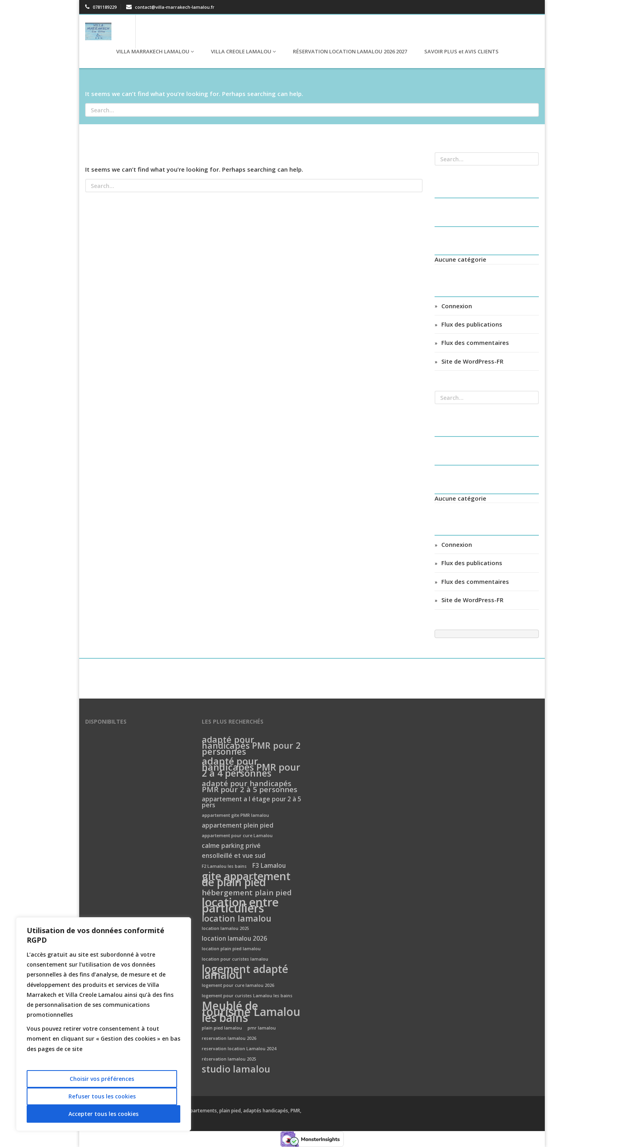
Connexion (456, 306)
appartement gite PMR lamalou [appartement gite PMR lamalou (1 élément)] (235, 815)
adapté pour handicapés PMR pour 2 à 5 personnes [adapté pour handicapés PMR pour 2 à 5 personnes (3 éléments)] (249, 786)
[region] (103, 1024)
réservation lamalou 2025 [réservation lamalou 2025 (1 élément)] (229, 1059)
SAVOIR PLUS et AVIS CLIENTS (461, 51)
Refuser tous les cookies (102, 1096)
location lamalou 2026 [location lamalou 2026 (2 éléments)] (234, 939)
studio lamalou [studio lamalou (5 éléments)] (236, 1069)
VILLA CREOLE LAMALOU (243, 51)
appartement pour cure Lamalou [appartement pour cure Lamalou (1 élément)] (237, 835)
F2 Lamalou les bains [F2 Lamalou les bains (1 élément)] (224, 866)
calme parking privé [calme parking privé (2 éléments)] (231, 846)
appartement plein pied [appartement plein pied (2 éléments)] (237, 825)
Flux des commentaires (475, 342)
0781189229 (101, 7)
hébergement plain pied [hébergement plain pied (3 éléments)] (247, 892)
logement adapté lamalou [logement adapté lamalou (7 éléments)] (245, 972)
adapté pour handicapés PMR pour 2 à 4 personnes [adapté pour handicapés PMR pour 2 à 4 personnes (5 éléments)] (251, 767)
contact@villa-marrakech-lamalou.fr (170, 7)
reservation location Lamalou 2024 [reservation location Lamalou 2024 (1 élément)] (239, 1048)
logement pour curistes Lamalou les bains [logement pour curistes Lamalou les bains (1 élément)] (247, 995)
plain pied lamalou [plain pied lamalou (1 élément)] (222, 1028)
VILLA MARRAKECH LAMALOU (154, 51)
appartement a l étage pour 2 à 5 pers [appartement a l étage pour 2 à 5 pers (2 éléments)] (251, 802)
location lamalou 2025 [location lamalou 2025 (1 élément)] (225, 928)
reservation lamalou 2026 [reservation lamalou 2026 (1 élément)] (229, 1038)
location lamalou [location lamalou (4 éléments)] (236, 918)
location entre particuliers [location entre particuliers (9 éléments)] (240, 905)
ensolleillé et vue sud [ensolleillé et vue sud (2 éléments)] (233, 856)
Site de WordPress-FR (472, 361)
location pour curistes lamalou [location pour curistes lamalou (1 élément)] (235, 959)
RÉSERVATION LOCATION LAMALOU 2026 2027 (349, 51)
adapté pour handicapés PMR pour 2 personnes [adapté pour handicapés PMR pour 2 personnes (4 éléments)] (251, 745)
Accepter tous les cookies (103, 1114)
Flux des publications (471, 324)
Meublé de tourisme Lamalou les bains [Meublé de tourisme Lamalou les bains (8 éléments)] (251, 1012)
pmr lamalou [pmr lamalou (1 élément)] (262, 1028)
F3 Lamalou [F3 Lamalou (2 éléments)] (269, 866)
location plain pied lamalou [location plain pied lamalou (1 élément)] (231, 948)
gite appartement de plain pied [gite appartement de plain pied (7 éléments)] (246, 879)
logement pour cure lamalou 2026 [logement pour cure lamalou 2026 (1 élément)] (238, 985)
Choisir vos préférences (102, 1078)
